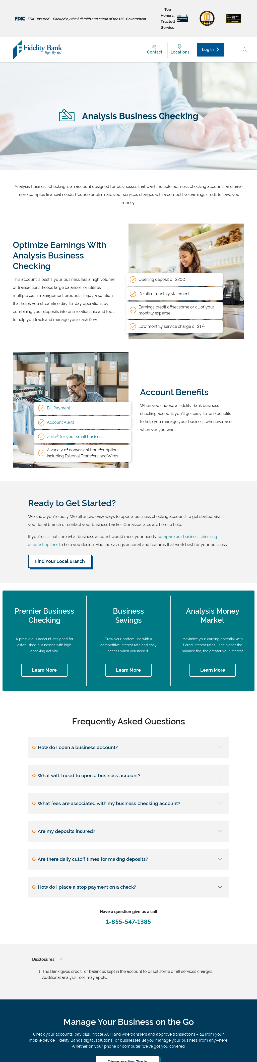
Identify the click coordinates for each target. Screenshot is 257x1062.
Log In (210, 49)
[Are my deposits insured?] (128, 831)
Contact (154, 52)
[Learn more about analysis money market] (212, 670)
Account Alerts (61, 422)
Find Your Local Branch (60, 561)
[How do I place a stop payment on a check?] (128, 887)
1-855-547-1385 (128, 921)
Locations (180, 52)
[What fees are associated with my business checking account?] (128, 803)
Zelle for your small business (75, 436)
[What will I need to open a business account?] (128, 775)
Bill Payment (58, 408)
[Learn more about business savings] (128, 670)
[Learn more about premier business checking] (44, 670)
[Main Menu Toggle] (234, 50)
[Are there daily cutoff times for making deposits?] (128, 858)
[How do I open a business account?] (128, 747)
